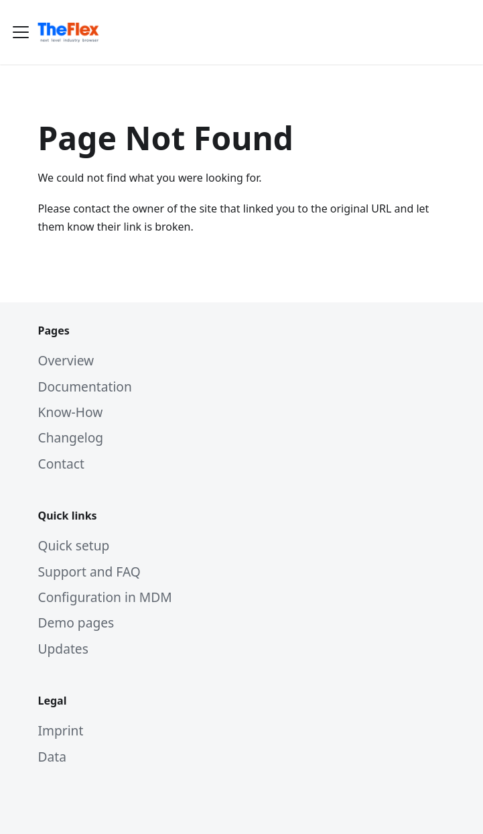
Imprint (61, 730)
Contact (61, 464)
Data (52, 757)
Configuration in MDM (105, 597)
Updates (63, 649)
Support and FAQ (89, 571)
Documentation (85, 386)
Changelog (71, 437)
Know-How (70, 412)
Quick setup (74, 545)
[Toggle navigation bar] (21, 32)
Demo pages (76, 622)
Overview (66, 360)
